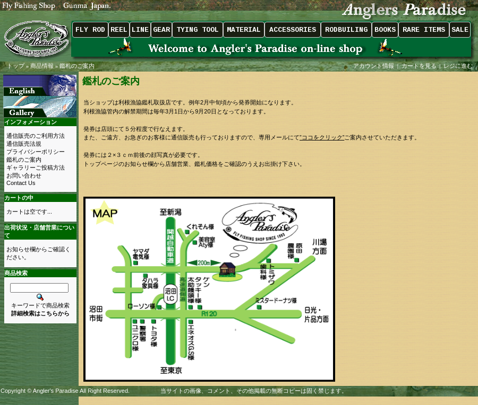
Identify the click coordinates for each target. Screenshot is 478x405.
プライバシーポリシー (35, 151)
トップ (15, 66)
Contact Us (20, 183)
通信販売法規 (23, 143)
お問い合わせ (23, 175)
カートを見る (419, 66)
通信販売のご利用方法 (35, 136)
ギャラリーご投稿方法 (35, 167)
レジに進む (458, 66)
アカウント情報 (373, 66)
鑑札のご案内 (77, 66)
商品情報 (42, 66)
